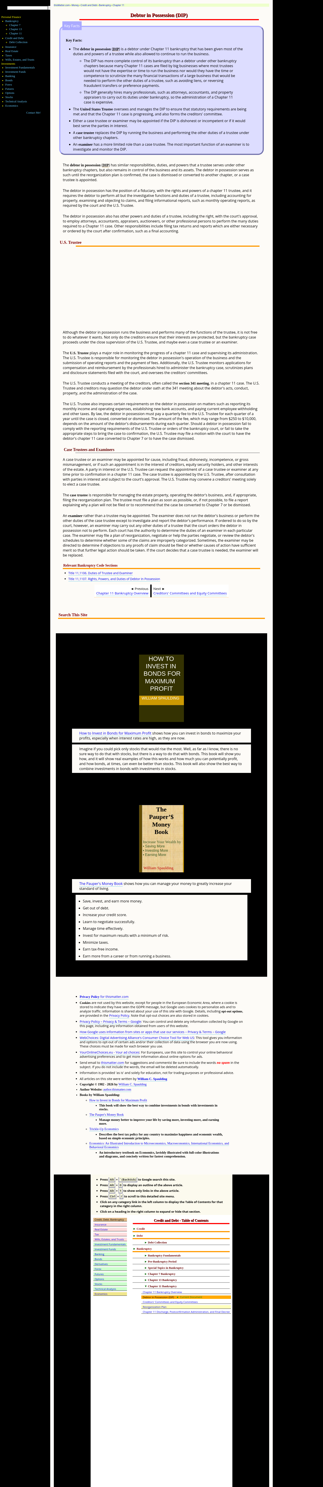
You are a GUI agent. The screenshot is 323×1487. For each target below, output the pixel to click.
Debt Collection (18, 42)
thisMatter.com (62, 5)
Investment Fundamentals (20, 67)
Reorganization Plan (154, 1287)
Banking (10, 76)
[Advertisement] (172, 291)
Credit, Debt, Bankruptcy (109, 1199)
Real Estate (11, 51)
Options (10, 93)
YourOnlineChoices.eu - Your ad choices (109, 1032)
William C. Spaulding (152, 1059)
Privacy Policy (119, 996)
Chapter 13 (15, 29)
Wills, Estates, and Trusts (19, 59)
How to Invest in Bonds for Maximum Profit (115, 723)
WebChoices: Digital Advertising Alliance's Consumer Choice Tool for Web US (137, 1018)
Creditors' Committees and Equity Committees (190, 593)
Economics (11, 105)
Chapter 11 (118, 5)
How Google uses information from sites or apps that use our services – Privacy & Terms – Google (153, 1012)
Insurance (11, 46)
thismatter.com (112, 1043)
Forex (8, 84)
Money (75, 5)
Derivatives (101, 1244)
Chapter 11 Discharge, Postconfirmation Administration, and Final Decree (186, 1292)
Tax (97, 1214)
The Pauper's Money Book (101, 863)
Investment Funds (15, 71)
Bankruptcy (105, 5)
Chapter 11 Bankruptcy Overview (122, 593)
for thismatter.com (104, 977)
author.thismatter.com (117, 1069)
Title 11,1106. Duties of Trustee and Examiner (100, 573)
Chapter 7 (14, 25)
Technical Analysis (16, 101)
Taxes (8, 55)
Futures (9, 88)
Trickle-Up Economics (104, 1109)
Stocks (9, 97)
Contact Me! (33, 112)
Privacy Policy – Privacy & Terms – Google (110, 1002)
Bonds (9, 80)
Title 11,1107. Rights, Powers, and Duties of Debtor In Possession (114, 579)
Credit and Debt (89, 5)
